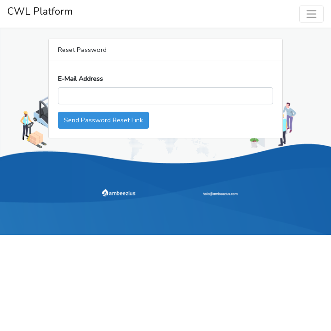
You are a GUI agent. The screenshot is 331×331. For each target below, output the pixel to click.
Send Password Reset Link (103, 120)
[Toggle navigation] (311, 14)
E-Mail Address (80, 78)
